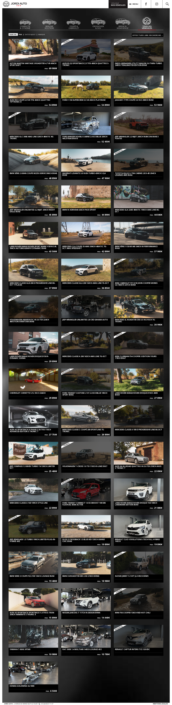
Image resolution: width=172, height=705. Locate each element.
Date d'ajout (30, 34)
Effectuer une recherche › (148, 35)
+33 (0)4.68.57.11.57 (46, 704)
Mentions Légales (160, 704)
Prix (20, 34)
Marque (41, 34)
